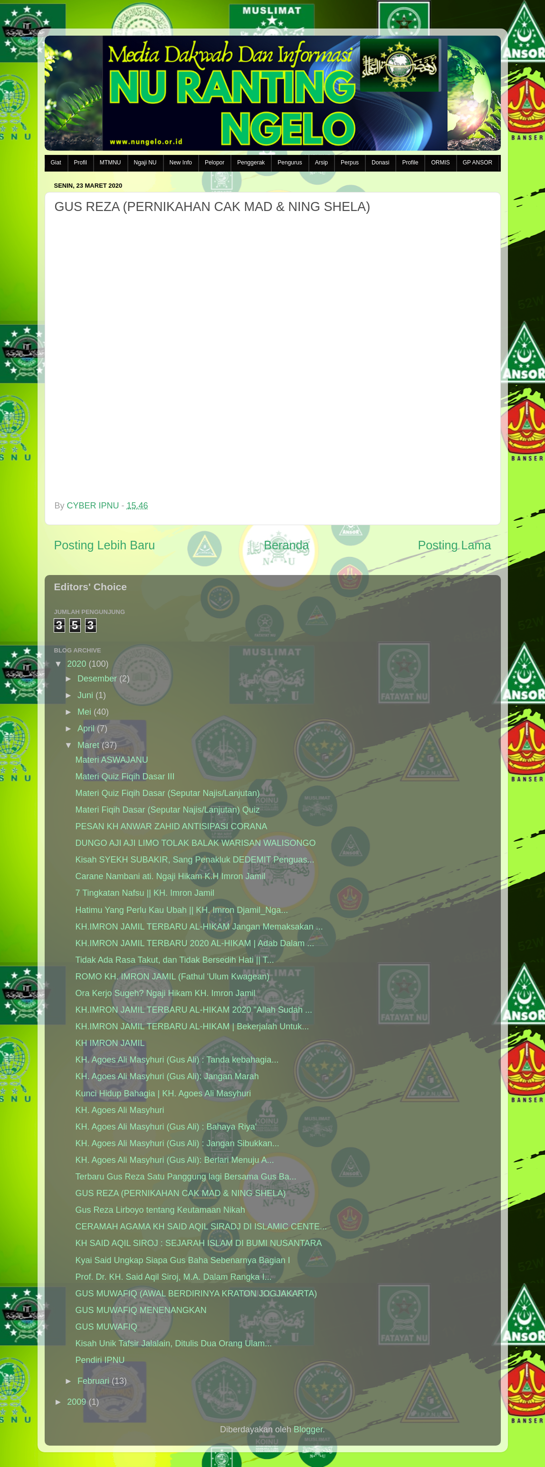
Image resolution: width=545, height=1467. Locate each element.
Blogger (308, 1429)
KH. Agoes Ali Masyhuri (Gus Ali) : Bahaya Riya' (166, 1126)
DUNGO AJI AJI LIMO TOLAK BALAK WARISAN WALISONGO (195, 843)
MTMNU (110, 162)
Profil (80, 162)
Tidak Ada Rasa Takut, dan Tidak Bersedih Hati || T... (174, 960)
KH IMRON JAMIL (109, 1043)
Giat (56, 162)
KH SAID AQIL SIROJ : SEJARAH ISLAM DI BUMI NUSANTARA (198, 1243)
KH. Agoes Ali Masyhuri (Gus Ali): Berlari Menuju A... (174, 1160)
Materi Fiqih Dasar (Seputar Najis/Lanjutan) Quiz (167, 810)
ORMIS (440, 162)
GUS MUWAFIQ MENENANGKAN (140, 1310)
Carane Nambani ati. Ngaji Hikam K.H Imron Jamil (170, 876)
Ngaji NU (145, 162)
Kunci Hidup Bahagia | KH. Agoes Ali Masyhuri (163, 1093)
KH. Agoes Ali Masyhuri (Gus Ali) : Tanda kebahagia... (176, 1059)
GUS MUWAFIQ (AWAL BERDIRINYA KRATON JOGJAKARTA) (196, 1293)
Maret (88, 745)
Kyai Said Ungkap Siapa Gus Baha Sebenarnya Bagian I (182, 1260)
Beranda (286, 545)
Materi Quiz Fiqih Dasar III (124, 776)
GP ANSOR (477, 162)
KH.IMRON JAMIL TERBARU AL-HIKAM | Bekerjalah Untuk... (192, 1026)
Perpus (350, 162)
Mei (84, 712)
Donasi (380, 162)
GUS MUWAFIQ (106, 1327)
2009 (76, 1402)
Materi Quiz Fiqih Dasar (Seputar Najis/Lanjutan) (167, 793)
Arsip (321, 162)
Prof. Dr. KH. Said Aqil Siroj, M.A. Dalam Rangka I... (173, 1277)
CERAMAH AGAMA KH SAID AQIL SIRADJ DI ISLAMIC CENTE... (200, 1226)
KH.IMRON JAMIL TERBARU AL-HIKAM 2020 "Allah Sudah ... (193, 1010)
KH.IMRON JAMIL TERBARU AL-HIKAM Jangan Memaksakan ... (199, 926)
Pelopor (214, 162)
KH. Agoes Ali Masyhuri (119, 1110)
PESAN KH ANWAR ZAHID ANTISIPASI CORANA (171, 826)
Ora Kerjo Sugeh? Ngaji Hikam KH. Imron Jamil (165, 993)
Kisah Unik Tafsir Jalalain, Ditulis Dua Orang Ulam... (173, 1343)
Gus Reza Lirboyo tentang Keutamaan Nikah (160, 1210)
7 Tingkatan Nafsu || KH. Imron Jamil (144, 893)
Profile (410, 162)
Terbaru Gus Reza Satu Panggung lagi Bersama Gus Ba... (185, 1176)
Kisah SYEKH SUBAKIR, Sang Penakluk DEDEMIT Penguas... (194, 859)
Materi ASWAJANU (111, 760)
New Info (181, 162)
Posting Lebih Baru (104, 545)
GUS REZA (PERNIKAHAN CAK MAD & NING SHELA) (180, 1193)
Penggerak (251, 162)
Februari (93, 1381)
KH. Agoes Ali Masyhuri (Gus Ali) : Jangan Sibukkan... (177, 1143)
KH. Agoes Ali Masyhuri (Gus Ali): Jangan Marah (166, 1076)
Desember (97, 678)
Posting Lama (454, 545)
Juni (85, 695)
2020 (76, 664)
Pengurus (289, 162)
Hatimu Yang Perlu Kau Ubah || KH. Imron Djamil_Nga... (181, 910)
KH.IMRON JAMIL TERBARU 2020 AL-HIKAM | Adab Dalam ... (194, 943)
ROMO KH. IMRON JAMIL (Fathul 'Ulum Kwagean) (172, 976)
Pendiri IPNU (99, 1360)
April (86, 728)
